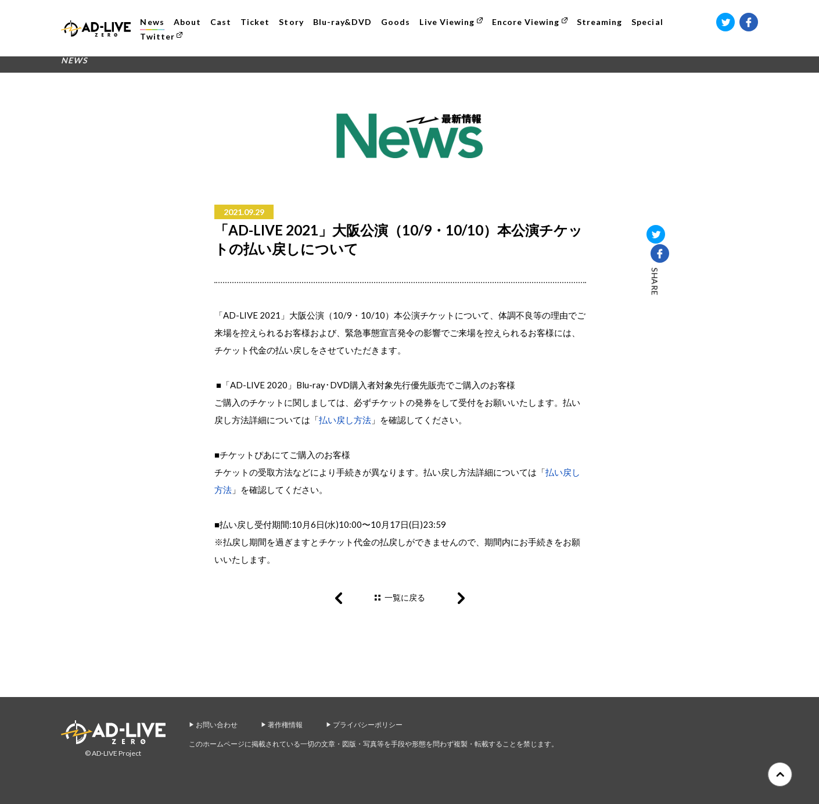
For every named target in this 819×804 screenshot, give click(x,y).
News (154, 22)
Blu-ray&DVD (344, 22)
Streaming (601, 22)
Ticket (257, 22)
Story (293, 22)
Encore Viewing (528, 22)
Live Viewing (449, 22)
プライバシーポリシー (368, 724)
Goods (397, 22)
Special (649, 22)
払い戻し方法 (345, 419)
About (189, 22)
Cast (222, 22)
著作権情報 (285, 724)
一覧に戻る (405, 597)
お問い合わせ (217, 724)
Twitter (159, 36)
